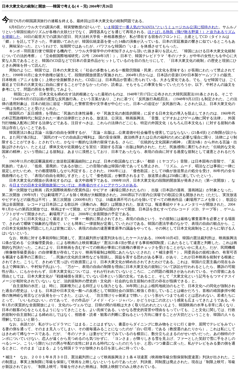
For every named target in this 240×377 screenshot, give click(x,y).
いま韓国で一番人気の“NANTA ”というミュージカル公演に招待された (161, 27)
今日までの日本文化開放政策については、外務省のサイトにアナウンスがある (73, 185)
